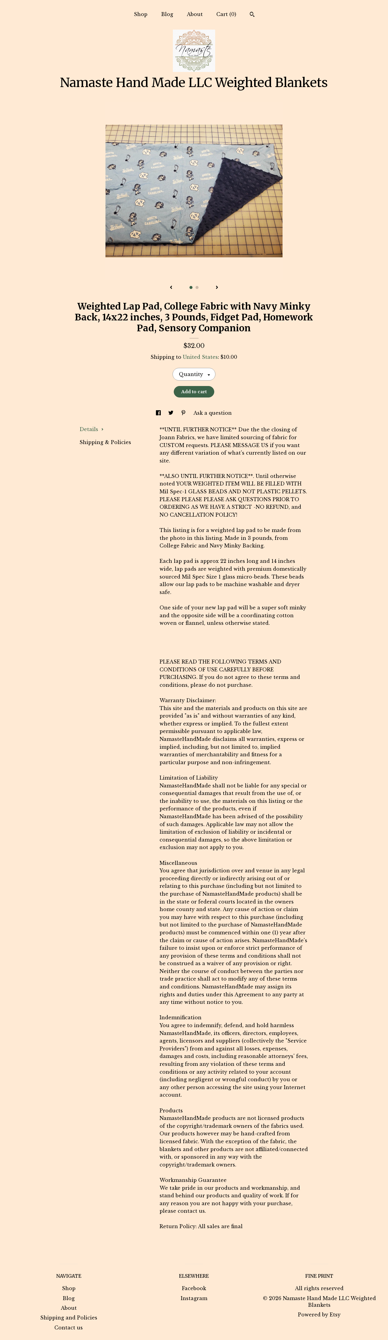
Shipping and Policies (68, 1318)
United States (200, 357)
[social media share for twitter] (171, 413)
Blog (167, 14)
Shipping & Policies (105, 442)
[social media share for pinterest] (184, 413)
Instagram (194, 1298)
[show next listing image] (216, 288)
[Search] (252, 15)
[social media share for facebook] (159, 413)
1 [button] (190, 287)
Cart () (226, 14)
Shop (140, 14)
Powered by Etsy (319, 1315)
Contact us (68, 1328)
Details (91, 429)
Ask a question (212, 413)
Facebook (194, 1288)
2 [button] (197, 287)
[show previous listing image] (171, 288)
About (195, 14)
